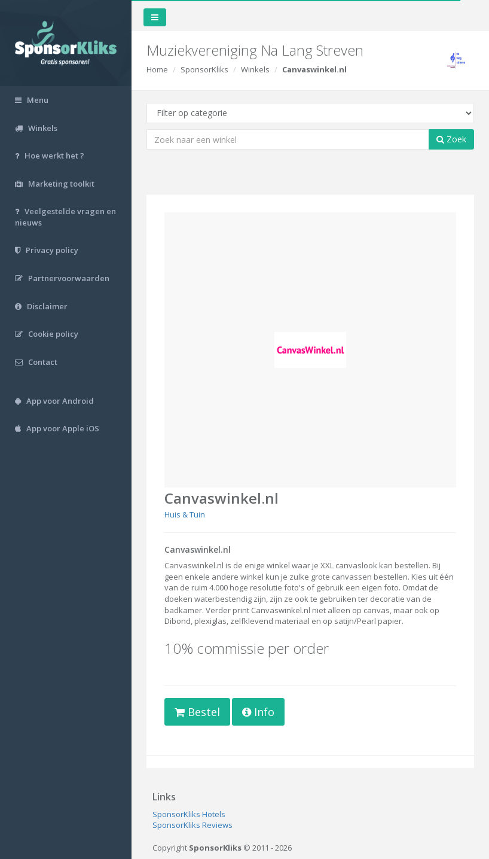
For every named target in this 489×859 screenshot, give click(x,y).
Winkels (255, 69)
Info (258, 712)
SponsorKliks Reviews (192, 825)
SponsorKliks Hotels (188, 814)
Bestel (197, 712)
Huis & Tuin (184, 514)
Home (157, 69)
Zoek (451, 139)
